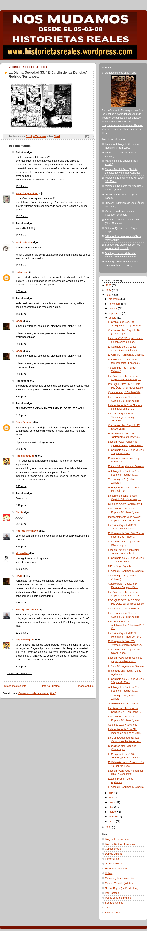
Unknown (21, 272)
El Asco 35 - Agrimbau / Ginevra (126, 355)
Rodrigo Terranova (27, 530)
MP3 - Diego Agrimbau (120, 566)
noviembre (115, 303)
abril (111, 807)
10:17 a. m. (22, 216)
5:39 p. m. (21, 449)
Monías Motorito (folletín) (119, 883)
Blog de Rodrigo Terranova (120, 844)
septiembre (115, 313)
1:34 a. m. (21, 602)
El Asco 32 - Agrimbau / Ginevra (126, 666)
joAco (19, 321)
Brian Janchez (24, 422)
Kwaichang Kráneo (27, 193)
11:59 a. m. (22, 265)
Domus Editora (113, 853)
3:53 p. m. (21, 415)
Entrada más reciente (14, 686)
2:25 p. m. (21, 546)
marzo (113, 811)
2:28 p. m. (21, 344)
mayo (112, 802)
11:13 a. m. (22, 235)
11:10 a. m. (22, 632)
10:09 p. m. (22, 569)
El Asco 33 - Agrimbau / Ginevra (126, 571)
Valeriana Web (113, 912)
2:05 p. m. (21, 666)
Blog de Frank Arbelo (117, 839)
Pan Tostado (112, 893)
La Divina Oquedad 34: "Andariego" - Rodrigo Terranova (121, 417)
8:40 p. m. (21, 505)
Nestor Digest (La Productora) (121, 888)
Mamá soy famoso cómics (119, 878)
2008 (109, 285)
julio (111, 793)
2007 (109, 290)
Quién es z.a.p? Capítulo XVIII (125, 504)
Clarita (19, 512)
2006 (109, 295)
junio (112, 797)
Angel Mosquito (25, 455)
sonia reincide (24, 242)
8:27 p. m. (21, 486)
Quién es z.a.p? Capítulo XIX (124, 392)
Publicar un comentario (19, 673)
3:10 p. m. (21, 396)
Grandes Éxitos (113, 863)
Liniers (108, 873)
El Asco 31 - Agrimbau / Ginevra (126, 787)
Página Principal (51, 686)
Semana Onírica (114, 902)
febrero (113, 816)
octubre (113, 308)
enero (112, 821)
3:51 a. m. (21, 524)
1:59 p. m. (21, 314)
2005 (109, 827)
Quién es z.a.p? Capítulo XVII (124, 608)
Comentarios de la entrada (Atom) (37, 693)
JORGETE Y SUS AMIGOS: (123, 703)
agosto (113, 317)
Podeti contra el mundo (118, 897)
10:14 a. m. (22, 186)
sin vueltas (22, 553)
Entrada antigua (85, 686)
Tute (107, 907)
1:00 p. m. (21, 291)
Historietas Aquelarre (116, 868)
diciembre (114, 299)
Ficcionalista (112, 858)
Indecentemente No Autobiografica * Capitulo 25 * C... (126, 625)
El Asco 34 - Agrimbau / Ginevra (126, 466)
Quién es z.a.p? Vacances (122, 724)
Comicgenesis (113, 848)
